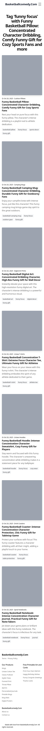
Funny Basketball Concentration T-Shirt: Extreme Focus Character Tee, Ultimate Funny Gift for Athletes (22, 360)
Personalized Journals (9, 691)
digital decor (31, 299)
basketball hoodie (9, 468)
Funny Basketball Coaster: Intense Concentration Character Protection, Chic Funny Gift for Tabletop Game (21, 531)
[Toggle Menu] (40, 4)
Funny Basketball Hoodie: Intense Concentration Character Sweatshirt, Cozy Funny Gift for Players (21, 445)
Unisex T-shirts (19, 354)
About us (5, 711)
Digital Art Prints (20, 271)
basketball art (8, 299)
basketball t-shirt (9, 382)
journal (35, 637)
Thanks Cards (28, 681)
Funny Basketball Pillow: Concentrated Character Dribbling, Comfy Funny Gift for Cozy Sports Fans (21, 106)
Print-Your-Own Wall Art (31, 671)
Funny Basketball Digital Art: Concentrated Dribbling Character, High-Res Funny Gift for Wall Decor (21, 277)
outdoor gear (8, 219)
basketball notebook (10, 637)
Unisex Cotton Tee (8, 671)
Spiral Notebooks (20, 610)
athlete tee (34, 382)
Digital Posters (7, 701)
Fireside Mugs (7, 694)
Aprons (4, 688)
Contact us (6, 715)
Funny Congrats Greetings (32, 677)
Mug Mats (5, 697)
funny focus (22, 129)
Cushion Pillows (19, 98)
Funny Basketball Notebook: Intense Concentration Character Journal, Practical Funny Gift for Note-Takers (20, 617)
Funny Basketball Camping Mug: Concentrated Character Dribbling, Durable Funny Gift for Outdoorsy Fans (21, 192)
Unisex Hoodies (19, 437)
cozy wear (34, 468)
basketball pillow (9, 129)
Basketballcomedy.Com (15, 654)
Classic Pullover (7, 675)
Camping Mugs (19, 185)
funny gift (6, 133)
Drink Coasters (19, 523)
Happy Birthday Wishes (31, 674)
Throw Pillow (6, 684)
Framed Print (6, 681)
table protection (9, 558)
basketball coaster (9, 555)
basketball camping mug (12, 216)
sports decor (34, 129)
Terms (4, 658)
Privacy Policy (12, 658)
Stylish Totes (6, 678)
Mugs (4, 668)
